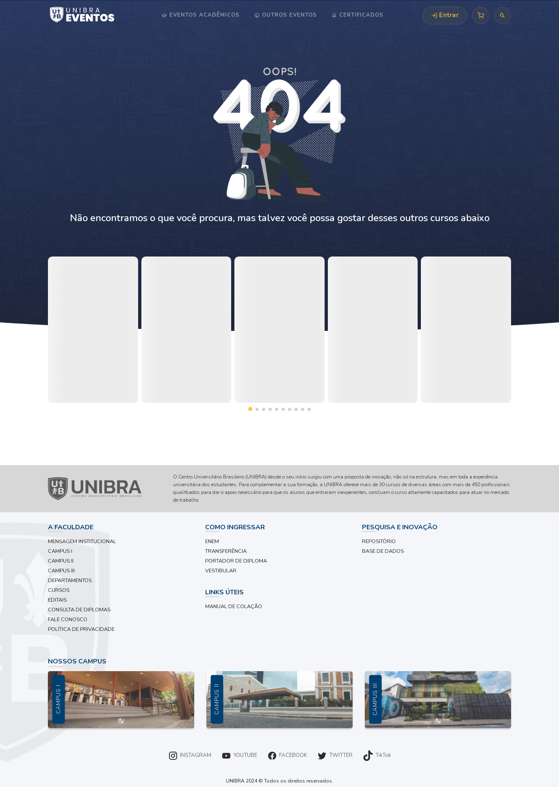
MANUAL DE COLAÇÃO (233, 606)
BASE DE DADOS (383, 551)
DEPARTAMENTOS (70, 580)
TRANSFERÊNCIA (226, 551)
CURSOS (58, 590)
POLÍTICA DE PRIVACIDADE (81, 629)
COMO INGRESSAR (235, 527)
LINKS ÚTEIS (224, 592)
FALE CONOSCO (67, 619)
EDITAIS (57, 600)
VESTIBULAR (220, 570)
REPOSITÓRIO (379, 541)
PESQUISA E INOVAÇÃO (400, 527)
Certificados (360, 15)
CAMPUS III (61, 570)
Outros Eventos (288, 15)
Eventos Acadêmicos (203, 15)
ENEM (212, 541)
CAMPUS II (61, 561)
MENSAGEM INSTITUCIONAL (82, 541)
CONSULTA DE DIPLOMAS (79, 609)
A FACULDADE (70, 527)
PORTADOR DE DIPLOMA (236, 561)
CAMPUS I (60, 551)
